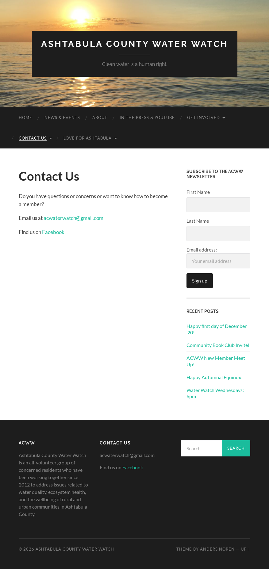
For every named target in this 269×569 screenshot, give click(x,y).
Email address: (218, 257)
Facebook (53, 232)
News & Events (62, 117)
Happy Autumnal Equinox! (214, 377)
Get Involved (203, 117)
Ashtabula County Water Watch (134, 44)
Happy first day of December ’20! (216, 329)
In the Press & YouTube (147, 117)
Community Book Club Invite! (217, 345)
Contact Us (33, 138)
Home (25, 117)
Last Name (197, 221)
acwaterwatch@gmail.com (73, 218)
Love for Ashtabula (87, 138)
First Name (198, 192)
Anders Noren (217, 549)
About (99, 117)
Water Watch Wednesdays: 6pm (215, 393)
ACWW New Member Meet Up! (215, 361)
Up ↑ (245, 549)
